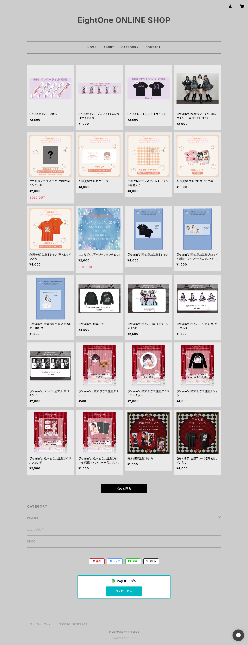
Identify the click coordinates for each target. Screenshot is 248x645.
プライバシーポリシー (41, 624)
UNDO (31, 541)
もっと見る (124, 489)
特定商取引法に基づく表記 (73, 624)
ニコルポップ (35, 529)
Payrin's (33, 517)
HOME (91, 47)
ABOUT (108, 47)
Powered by (124, 637)
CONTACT (153, 47)
